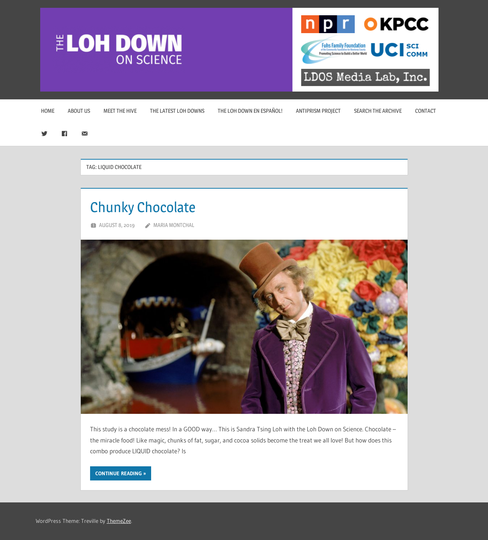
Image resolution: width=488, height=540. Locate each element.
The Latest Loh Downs (177, 110)
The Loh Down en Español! (250, 110)
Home (47, 110)
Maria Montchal (173, 225)
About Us (79, 110)
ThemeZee (119, 520)
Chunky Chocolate (145, 207)
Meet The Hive (120, 110)
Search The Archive (378, 110)
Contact (425, 110)
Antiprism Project (318, 110)
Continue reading (118, 473)
